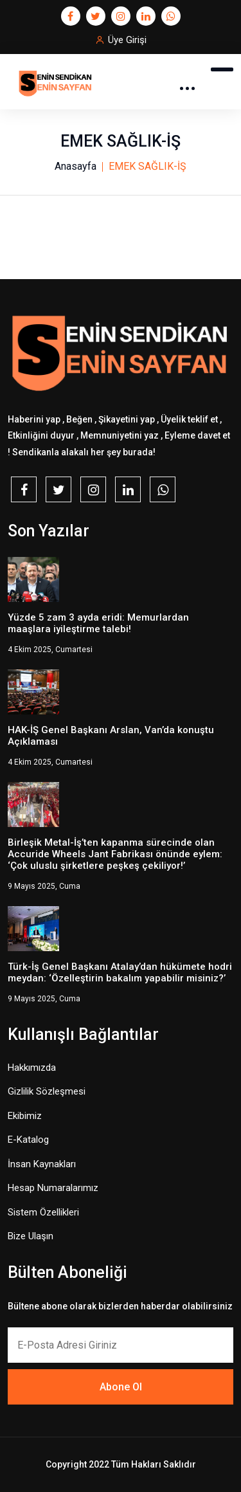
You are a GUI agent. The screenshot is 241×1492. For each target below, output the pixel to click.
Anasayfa (75, 166)
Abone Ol (121, 1387)
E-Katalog (28, 1139)
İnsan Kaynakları (42, 1164)
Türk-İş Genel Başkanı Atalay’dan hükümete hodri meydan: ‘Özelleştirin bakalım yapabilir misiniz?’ (120, 972)
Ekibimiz (25, 1116)
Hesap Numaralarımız (53, 1188)
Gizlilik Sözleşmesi (46, 1091)
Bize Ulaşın (30, 1236)
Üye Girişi (127, 40)
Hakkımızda (32, 1067)
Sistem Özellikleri (43, 1212)
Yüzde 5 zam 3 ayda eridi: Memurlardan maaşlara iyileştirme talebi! (98, 623)
